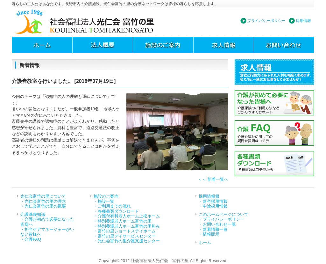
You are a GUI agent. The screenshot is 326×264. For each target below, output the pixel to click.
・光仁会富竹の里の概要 (43, 206)
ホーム (42, 45)
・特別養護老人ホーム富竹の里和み (127, 226)
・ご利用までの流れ (112, 206)
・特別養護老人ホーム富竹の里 (123, 221)
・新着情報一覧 (213, 229)
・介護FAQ (30, 239)
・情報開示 (209, 234)
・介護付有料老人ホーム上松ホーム (127, 216)
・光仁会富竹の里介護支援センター (127, 240)
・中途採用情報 (213, 206)
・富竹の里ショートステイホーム (125, 231)
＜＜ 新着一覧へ (213, 179)
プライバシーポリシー (266, 20)
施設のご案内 (163, 45)
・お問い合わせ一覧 (217, 224)
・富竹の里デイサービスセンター (125, 236)
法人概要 (102, 45)
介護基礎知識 (32, 214)
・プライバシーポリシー (221, 219)
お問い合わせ (284, 45)
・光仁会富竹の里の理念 (43, 201)
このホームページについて (223, 214)
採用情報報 (209, 196)
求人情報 (223, 45)
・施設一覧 (104, 201)
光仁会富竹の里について (43, 196)
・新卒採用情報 (213, 201)
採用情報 (303, 20)
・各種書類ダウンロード (116, 211)
